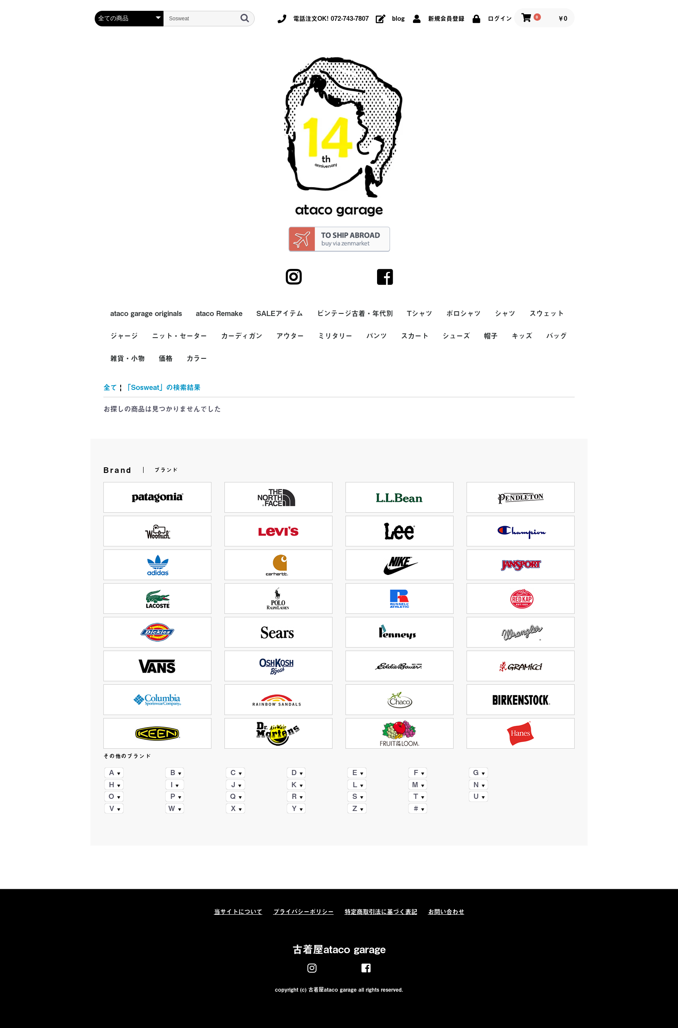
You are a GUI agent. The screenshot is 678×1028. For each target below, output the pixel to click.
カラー (196, 358)
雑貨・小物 (127, 358)
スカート (415, 335)
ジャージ (124, 335)
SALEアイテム (279, 313)
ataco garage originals (146, 313)
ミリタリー (335, 335)
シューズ (456, 335)
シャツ (505, 313)
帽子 (491, 335)
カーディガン (241, 335)
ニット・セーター (179, 335)
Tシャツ (419, 313)
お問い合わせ (446, 912)
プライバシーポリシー (303, 912)
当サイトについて (238, 912)
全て (110, 387)
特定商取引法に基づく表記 (381, 912)
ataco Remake (219, 313)
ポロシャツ (463, 313)
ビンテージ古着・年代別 (355, 313)
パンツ (376, 335)
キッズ (522, 335)
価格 (166, 358)
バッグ (556, 335)
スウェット (546, 313)
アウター (290, 335)
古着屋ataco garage (339, 949)
